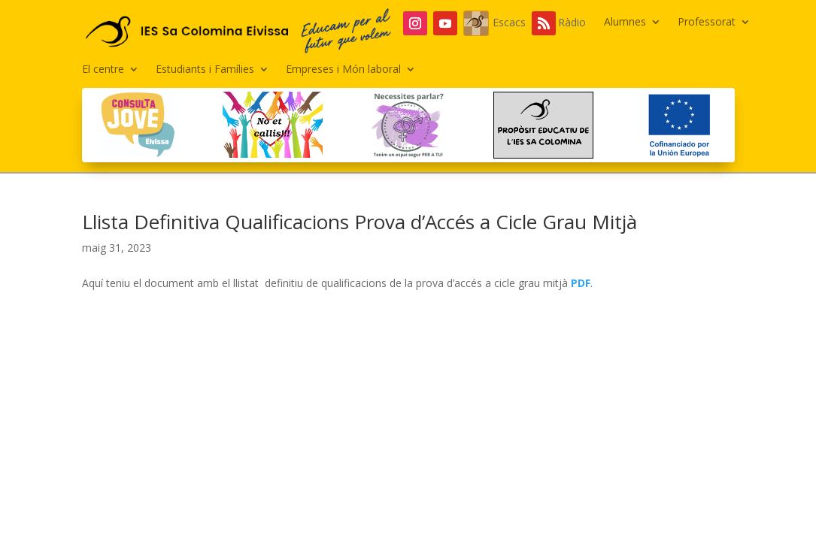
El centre (103, 70)
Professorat (707, 23)
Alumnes (625, 23)
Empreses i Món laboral (343, 70)
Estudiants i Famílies (205, 70)
